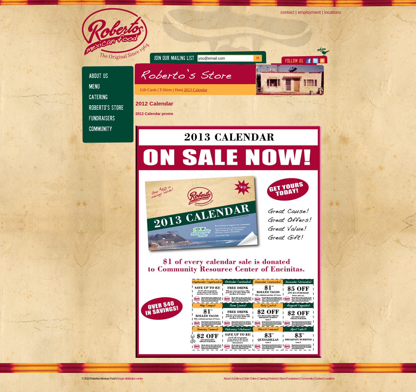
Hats (178, 90)
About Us (228, 378)
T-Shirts (165, 90)
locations (332, 12)
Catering (262, 378)
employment (309, 12)
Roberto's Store (277, 378)
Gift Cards (148, 90)
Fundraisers (293, 378)
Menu (238, 378)
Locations (329, 378)
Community (307, 378)
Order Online (250, 378)
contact (287, 12)
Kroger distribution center (130, 378)
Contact (319, 378)
